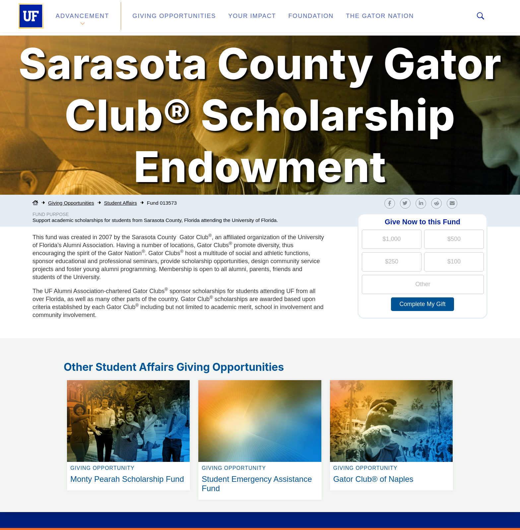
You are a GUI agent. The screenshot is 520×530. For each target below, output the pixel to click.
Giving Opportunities (165, 18)
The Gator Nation (350, 18)
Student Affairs (120, 203)
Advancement (82, 18)
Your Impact (235, 18)
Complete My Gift (422, 304)
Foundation (288, 18)
